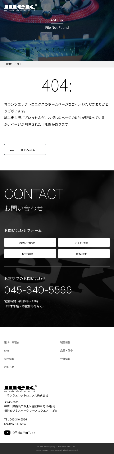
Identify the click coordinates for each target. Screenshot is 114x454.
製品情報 (65, 342)
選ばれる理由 (11, 342)
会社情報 (65, 358)
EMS (6, 350)
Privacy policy (49, 446)
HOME (9, 63)
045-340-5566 (38, 290)
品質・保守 (66, 350)
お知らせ (9, 367)
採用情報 (9, 358)
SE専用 (40, 446)
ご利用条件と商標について (66, 446)
